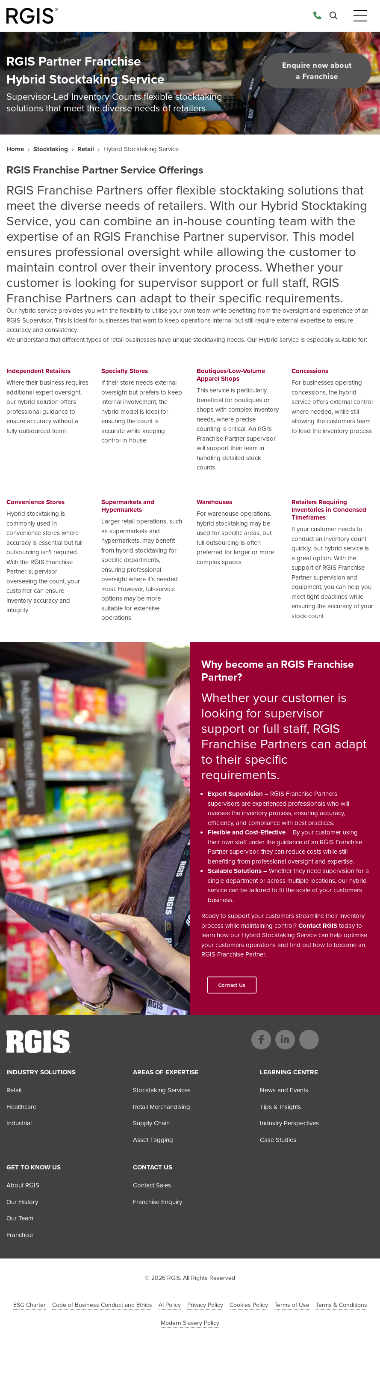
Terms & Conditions (341, 1304)
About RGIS (22, 1185)
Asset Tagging (153, 1140)
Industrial (19, 1123)
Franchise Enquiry (157, 1202)
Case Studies (278, 1140)
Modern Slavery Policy (190, 1322)
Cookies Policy (249, 1304)
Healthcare (21, 1107)
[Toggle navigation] (360, 16)
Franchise (19, 1235)
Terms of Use (291, 1304)
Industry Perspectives (289, 1123)
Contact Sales (152, 1185)
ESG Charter (29, 1304)
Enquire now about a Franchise (316, 70)
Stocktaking (50, 149)
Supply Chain (151, 1123)
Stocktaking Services (162, 1090)
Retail (85, 149)
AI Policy (170, 1304)
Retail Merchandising (161, 1107)
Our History (22, 1202)
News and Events (284, 1090)
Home (15, 149)
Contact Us (231, 984)
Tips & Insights (280, 1107)
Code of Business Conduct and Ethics (102, 1304)
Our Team (19, 1218)
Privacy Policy (205, 1304)
